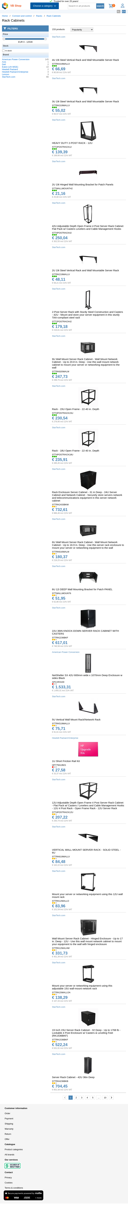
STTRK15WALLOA (61, 992)
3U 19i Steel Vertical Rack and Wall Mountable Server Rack (85, 101)
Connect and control (22, 16)
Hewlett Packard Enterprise (15, 72)
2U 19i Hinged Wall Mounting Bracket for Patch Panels (82, 184)
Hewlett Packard (10, 69)
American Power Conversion (16, 59)
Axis (4, 62)
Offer (7, 1139)
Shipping (9, 1123)
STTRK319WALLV (61, 105)
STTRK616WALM (60, 552)
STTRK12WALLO (60, 901)
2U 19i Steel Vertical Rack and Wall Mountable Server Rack (85, 270)
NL (118, 11)
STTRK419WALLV (61, 64)
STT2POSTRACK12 (62, 147)
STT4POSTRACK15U (62, 413)
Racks (39, 16)
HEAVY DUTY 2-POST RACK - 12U (72, 143)
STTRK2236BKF (60, 637)
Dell (4, 64)
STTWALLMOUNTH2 (62, 188)
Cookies (8, 1182)
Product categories (14, 1149)
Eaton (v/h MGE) (10, 67)
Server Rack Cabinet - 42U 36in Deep (73, 1077)
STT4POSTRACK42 (62, 233)
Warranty (9, 1129)
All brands (9, 1154)
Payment (9, 1118)
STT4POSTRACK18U (62, 454)
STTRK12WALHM (61, 948)
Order (7, 1113)
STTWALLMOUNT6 (61, 593)
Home (5, 16)
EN (123, 11)
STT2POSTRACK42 (62, 321)
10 (105, 1097)
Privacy (8, 1177)
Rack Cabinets (54, 16)
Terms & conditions (14, 1188)
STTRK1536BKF (60, 1039)
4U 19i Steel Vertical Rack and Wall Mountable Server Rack (85, 59)
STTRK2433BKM (60, 504)
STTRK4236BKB (60, 1081)
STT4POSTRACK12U (62, 812)
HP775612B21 (59, 765)
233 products (58, 29)
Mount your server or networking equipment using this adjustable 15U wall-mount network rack (82, 987)
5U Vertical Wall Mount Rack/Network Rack (76, 719)
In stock (7, 51)
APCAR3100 (58, 682)
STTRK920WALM (60, 371)
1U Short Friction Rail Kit (66, 761)
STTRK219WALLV (61, 274)
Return (8, 1134)
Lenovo (5, 74)
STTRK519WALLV (61, 723)
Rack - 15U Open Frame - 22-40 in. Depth (75, 409)
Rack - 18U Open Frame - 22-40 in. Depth (75, 450)
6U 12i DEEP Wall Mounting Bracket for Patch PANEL (82, 589)
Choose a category (44, 5)
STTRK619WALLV (61, 856)
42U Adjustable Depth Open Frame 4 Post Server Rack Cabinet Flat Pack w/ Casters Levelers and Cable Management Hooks (87, 227)
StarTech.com (8, 77)
